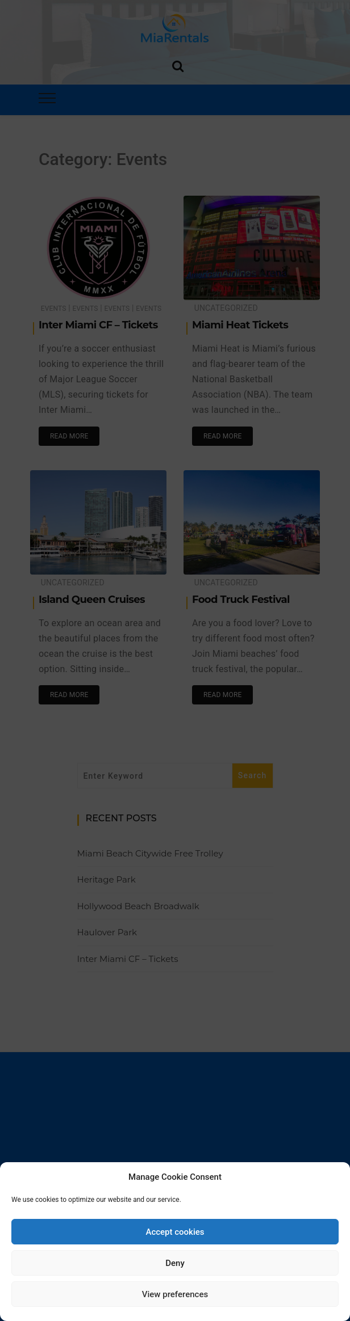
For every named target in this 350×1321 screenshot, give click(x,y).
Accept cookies (174, 1232)
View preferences (175, 1294)
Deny (175, 1263)
